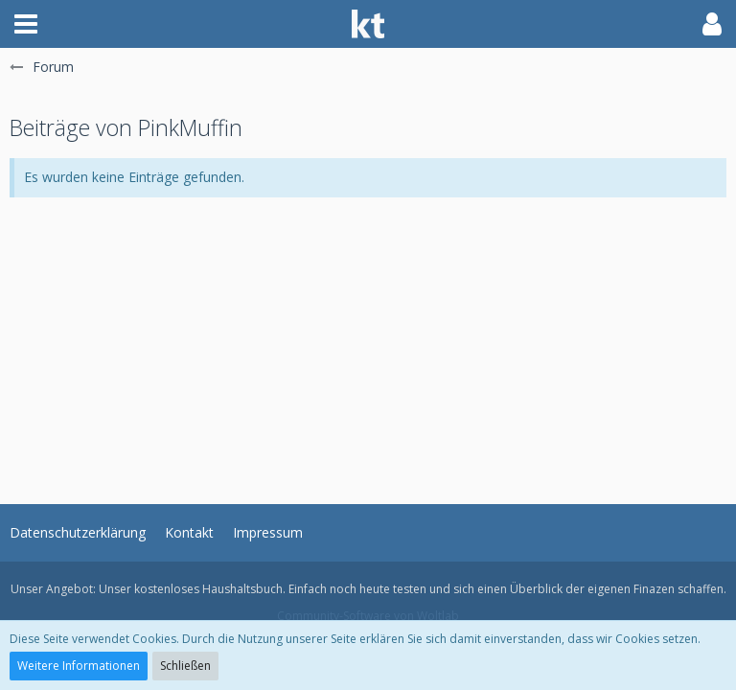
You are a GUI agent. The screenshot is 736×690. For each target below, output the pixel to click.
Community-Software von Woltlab (368, 616)
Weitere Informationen (78, 665)
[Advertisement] (368, 331)
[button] (26, 24)
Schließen (185, 665)
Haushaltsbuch (242, 589)
